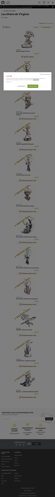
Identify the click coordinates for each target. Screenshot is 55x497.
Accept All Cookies (33, 86)
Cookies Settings (21, 86)
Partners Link (8, 81)
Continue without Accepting (45, 74)
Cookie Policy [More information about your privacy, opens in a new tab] (36, 79)
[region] (27, 81)
